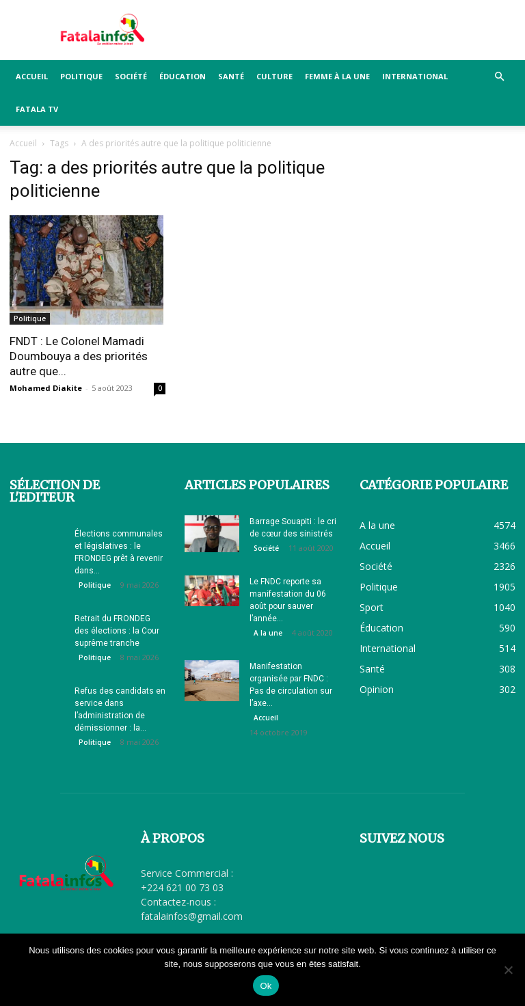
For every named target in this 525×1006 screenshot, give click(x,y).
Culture (274, 76)
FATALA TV (37, 109)
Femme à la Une (337, 76)
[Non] (508, 970)
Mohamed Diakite (46, 388)
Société (131, 76)
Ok (265, 986)
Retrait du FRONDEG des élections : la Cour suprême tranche (117, 631)
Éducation (182, 76)
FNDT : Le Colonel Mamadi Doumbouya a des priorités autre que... (79, 356)
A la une (268, 633)
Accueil (32, 76)
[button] (499, 76)
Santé (231, 76)
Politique (81, 76)
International (415, 76)
